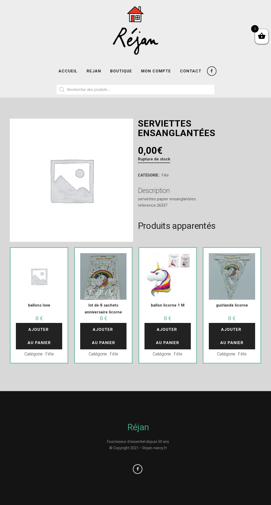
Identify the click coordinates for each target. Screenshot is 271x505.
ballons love (39, 305)
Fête (165, 175)
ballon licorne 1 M (167, 305)
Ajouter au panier (39, 336)
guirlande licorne (232, 305)
